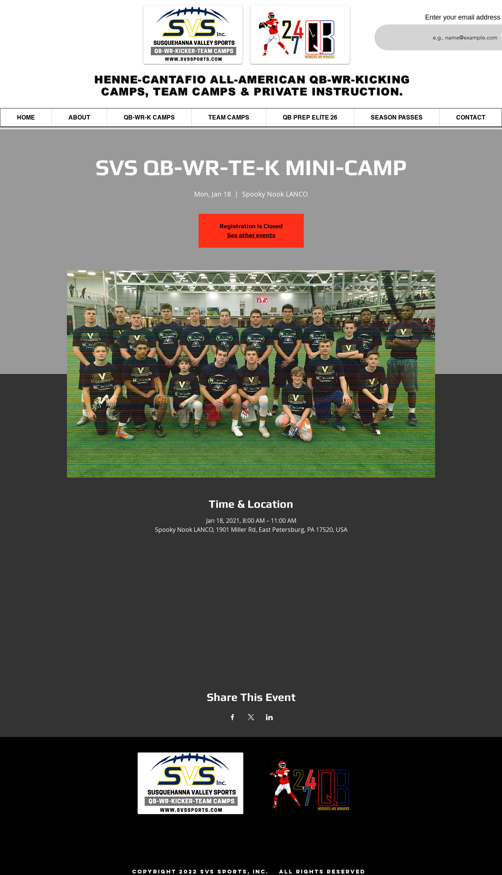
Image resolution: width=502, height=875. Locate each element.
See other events (251, 235)
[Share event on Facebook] (232, 717)
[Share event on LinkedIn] (269, 717)
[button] (149, 117)
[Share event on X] (251, 717)
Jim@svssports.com (286, 859)
